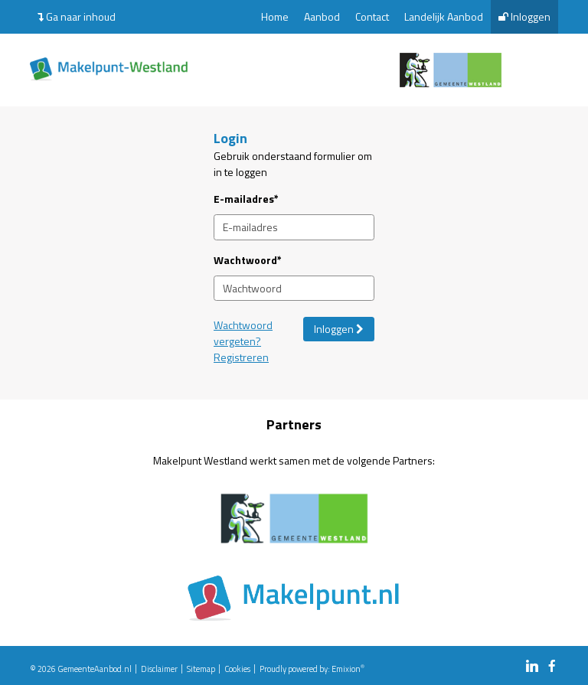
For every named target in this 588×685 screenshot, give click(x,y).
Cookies (237, 669)
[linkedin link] (532, 667)
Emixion (346, 669)
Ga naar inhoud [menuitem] (77, 16)
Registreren (241, 357)
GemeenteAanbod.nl (94, 669)
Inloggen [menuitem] (524, 16)
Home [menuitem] (275, 16)
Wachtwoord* (248, 260)
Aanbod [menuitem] (322, 16)
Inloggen (339, 329)
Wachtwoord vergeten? (243, 333)
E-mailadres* (246, 199)
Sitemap (201, 669)
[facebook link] (552, 667)
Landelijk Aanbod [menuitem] (443, 16)
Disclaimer (159, 669)
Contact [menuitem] (372, 16)
